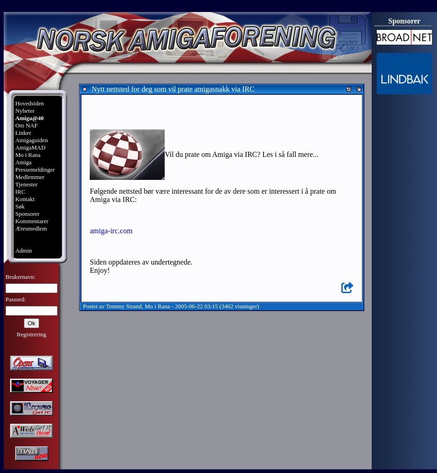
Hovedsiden (29, 103)
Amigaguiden (31, 140)
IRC (20, 191)
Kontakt (24, 199)
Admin (23, 250)
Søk (19, 206)
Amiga (23, 162)
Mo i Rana (27, 154)
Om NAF (26, 125)
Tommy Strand (124, 306)
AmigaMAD (30, 147)
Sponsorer (27, 213)
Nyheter (24, 110)
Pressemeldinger (35, 169)
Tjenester (26, 184)
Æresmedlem (31, 228)
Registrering (31, 334)
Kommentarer (31, 221)
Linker (23, 132)
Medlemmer (30, 176)
